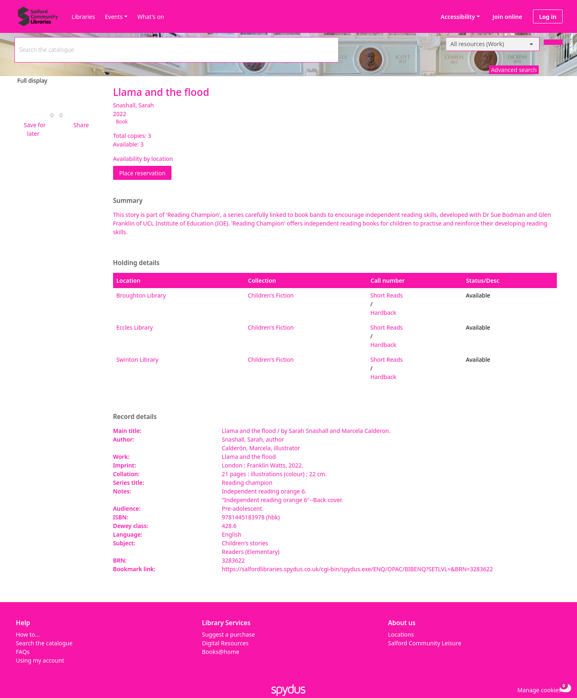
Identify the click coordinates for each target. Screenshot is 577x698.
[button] (33, 129)
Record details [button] (135, 417)
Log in (547, 17)
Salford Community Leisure (424, 643)
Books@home (220, 652)
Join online (507, 17)
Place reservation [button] (145, 172)
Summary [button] (128, 201)
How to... (28, 634)
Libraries (83, 17)
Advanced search (514, 70)
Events (114, 17)
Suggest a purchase (228, 634)
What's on (150, 17)
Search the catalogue (44, 643)
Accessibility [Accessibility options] (456, 17)
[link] (51, 115)
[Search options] (493, 44)
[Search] (553, 42)
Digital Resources (225, 643)
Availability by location (143, 159)
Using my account (40, 660)
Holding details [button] (136, 263)
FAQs (23, 652)
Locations (401, 634)
